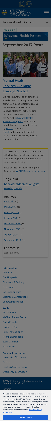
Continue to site (25, 417)
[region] (25, 405)
